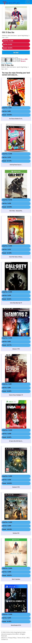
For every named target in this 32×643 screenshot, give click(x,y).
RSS (28, 637)
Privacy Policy (12, 637)
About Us (4, 637)
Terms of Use (21, 637)
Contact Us (4, 639)
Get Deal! (15, 52)
